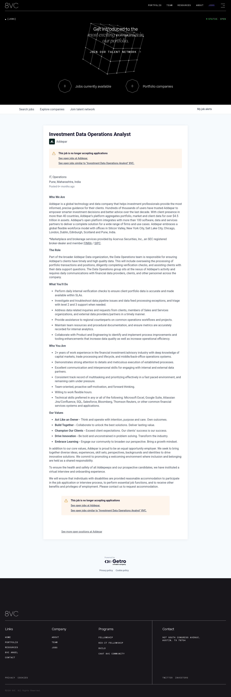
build (102, 648)
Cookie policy (122, 570)
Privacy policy (106, 570)
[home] (11, 5)
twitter (167, 678)
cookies (23, 678)
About (200, 5)
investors (181, 678)
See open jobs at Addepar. (73, 158)
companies (52, 109)
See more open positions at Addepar (81, 531)
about (55, 637)
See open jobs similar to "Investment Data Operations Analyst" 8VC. (96, 163)
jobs (26, 109)
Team (170, 5)
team (55, 642)
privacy (10, 678)
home (8, 637)
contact (10, 657)
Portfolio (155, 5)
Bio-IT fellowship (111, 643)
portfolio (11, 642)
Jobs (212, 5)
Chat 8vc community (112, 654)
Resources (184, 5)
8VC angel (11, 652)
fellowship (106, 637)
